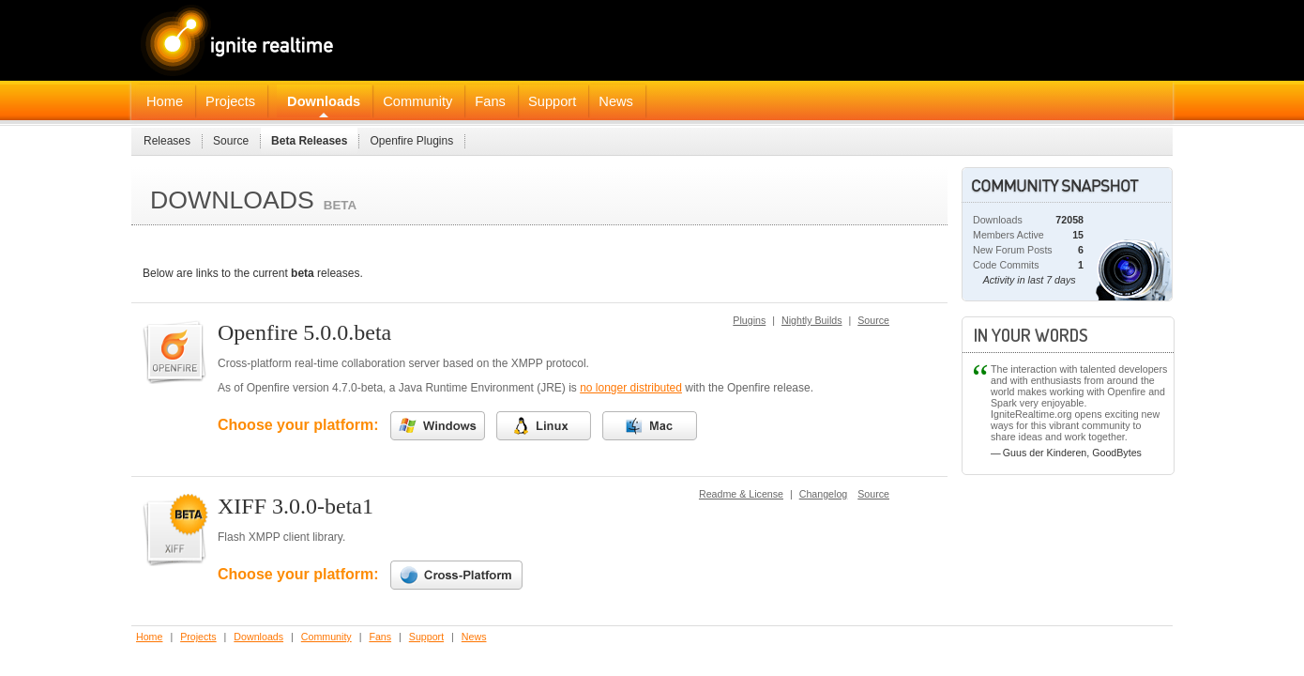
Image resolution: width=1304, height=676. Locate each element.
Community (417, 101)
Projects (230, 101)
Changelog (823, 493)
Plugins (749, 320)
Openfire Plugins (411, 140)
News (616, 101)
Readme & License (741, 493)
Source (231, 140)
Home (164, 101)
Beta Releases (309, 140)
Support (552, 101)
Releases (167, 140)
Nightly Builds (811, 320)
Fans (490, 101)
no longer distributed (631, 387)
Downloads (323, 101)
